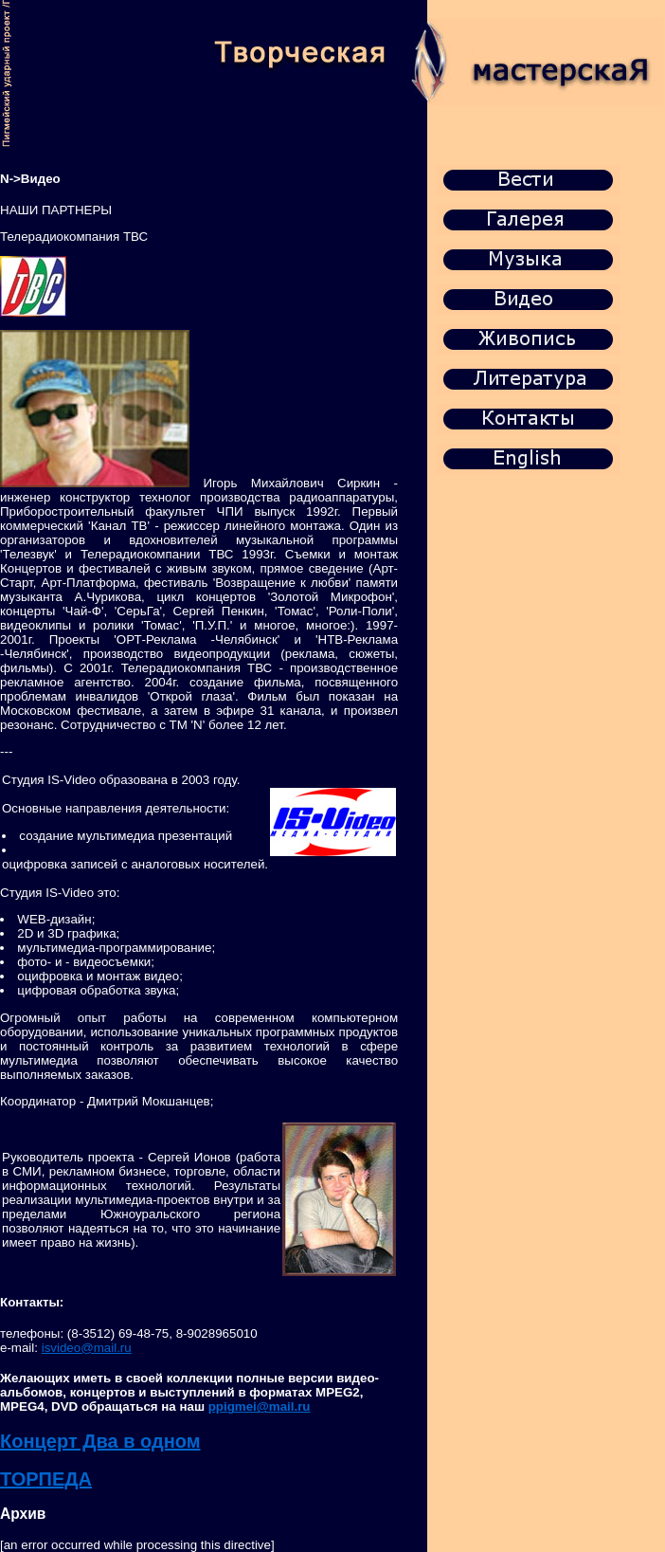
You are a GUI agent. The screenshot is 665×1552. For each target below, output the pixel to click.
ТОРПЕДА (46, 1479)
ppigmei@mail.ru (259, 1406)
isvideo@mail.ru (87, 1348)
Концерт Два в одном (100, 1441)
